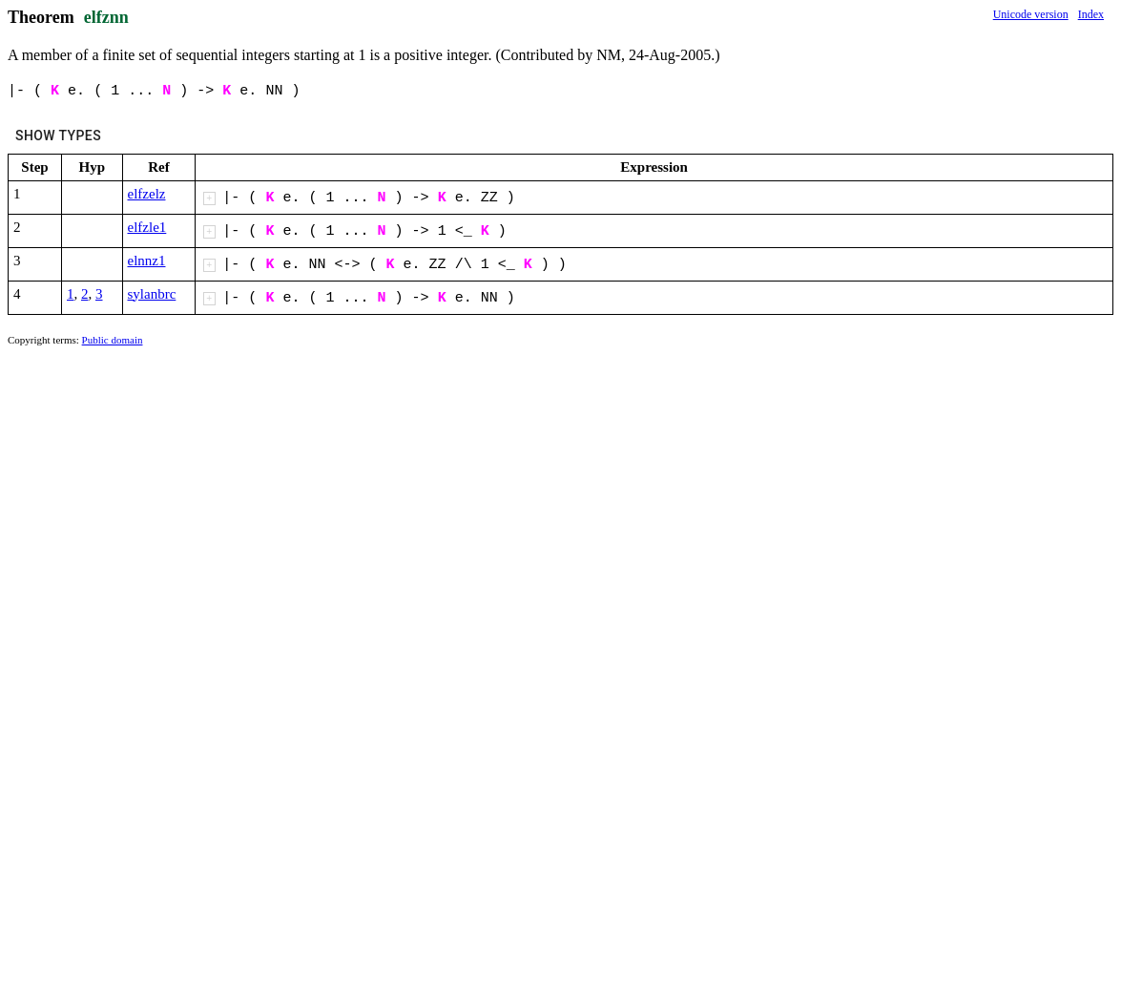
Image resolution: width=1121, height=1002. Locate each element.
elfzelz (147, 193)
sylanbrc (152, 294)
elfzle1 (147, 227)
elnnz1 (147, 260)
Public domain (112, 339)
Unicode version (1031, 14)
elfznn (106, 17)
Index (1091, 14)
